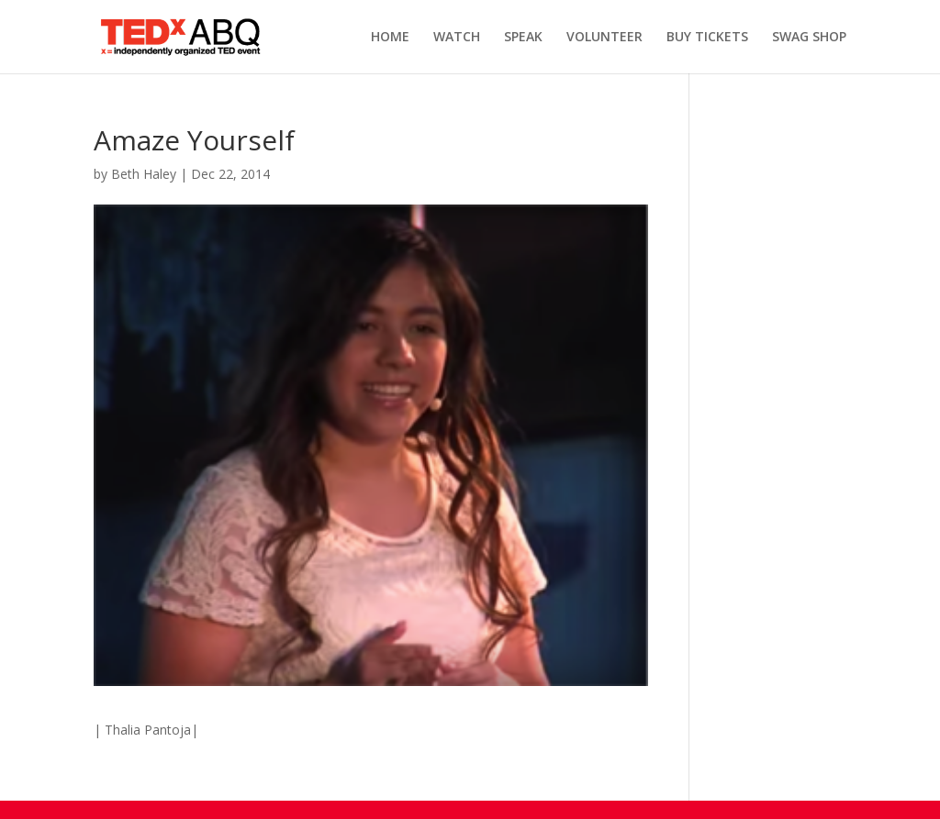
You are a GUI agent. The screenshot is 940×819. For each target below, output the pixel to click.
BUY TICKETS (707, 37)
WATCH (456, 37)
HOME (390, 37)
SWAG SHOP (809, 37)
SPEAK (523, 37)
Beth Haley (143, 174)
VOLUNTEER (604, 37)
